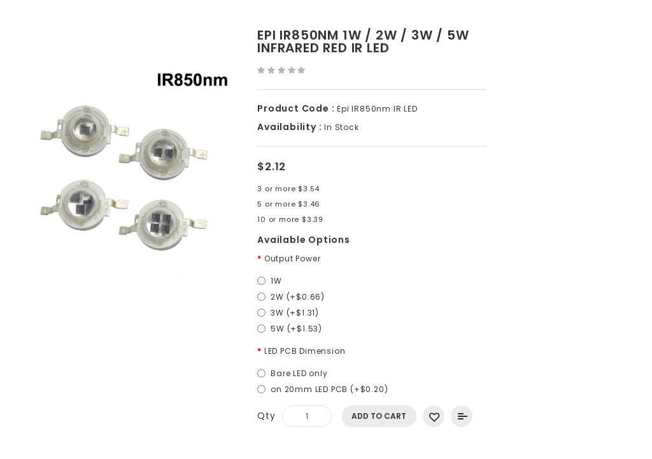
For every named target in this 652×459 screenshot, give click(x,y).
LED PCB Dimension (305, 351)
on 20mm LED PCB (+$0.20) (329, 389)
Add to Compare (461, 416)
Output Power (292, 258)
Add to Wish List (433, 416)
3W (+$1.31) (295, 312)
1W (276, 280)
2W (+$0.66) (298, 296)
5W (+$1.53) (296, 328)
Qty (266, 415)
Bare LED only (299, 373)
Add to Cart (378, 416)
